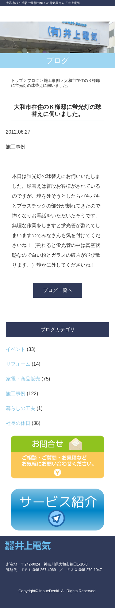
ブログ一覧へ (57, 290)
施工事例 (15, 393)
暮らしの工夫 (20, 408)
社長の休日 (18, 423)
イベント (15, 349)
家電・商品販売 (23, 378)
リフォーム (18, 364)
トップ (17, 80)
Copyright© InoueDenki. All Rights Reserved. (57, 591)
